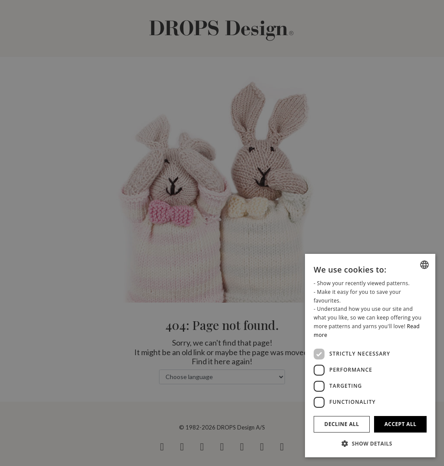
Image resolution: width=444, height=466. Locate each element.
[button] (370, 443)
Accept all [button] (400, 424)
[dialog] (370, 355)
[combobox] (424, 264)
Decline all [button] (342, 424)
